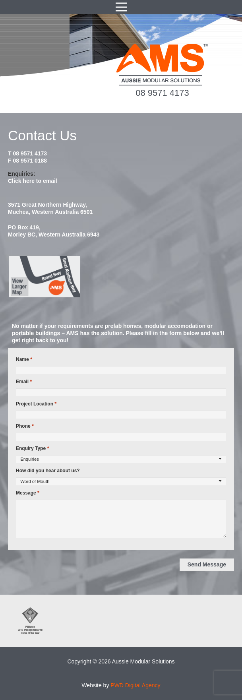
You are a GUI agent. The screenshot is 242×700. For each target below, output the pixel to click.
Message (27, 492)
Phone (25, 426)
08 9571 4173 (162, 93)
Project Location (36, 403)
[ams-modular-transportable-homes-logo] (162, 64)
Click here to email (32, 181)
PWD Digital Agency (135, 685)
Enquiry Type (32, 448)
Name (24, 359)
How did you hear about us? (48, 470)
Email (24, 381)
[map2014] (121, 277)
